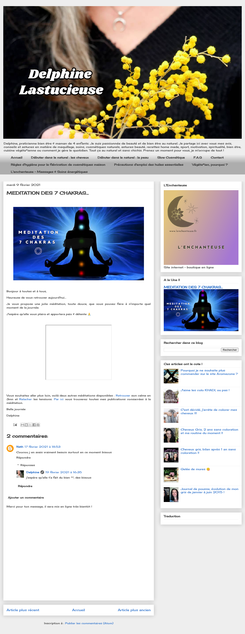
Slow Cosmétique (171, 157)
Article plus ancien (134, 610)
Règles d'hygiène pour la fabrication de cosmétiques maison (58, 164)
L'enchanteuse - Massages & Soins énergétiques (49, 171)
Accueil (16, 157)
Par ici (59, 399)
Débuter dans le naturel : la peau (123, 157)
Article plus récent (23, 610)
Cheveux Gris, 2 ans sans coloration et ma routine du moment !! (209, 431)
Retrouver (123, 395)
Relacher (26, 399)
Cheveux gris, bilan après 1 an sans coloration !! (208, 450)
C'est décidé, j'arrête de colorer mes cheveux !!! (209, 411)
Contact (217, 157)
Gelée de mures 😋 (195, 469)
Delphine (32, 472)
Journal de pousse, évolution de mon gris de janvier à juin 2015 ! (209, 490)
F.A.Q (198, 157)
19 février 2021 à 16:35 (63, 472)
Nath (19, 446)
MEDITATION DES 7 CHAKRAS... (193, 287)
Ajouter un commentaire (26, 497)
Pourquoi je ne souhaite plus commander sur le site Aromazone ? (209, 372)
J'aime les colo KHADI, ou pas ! (205, 390)
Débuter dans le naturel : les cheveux (60, 157)
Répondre (23, 457)
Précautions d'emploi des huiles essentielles (148, 164)
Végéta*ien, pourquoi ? (210, 164)
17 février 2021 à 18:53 (42, 446)
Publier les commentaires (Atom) (89, 623)
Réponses (27, 465)
